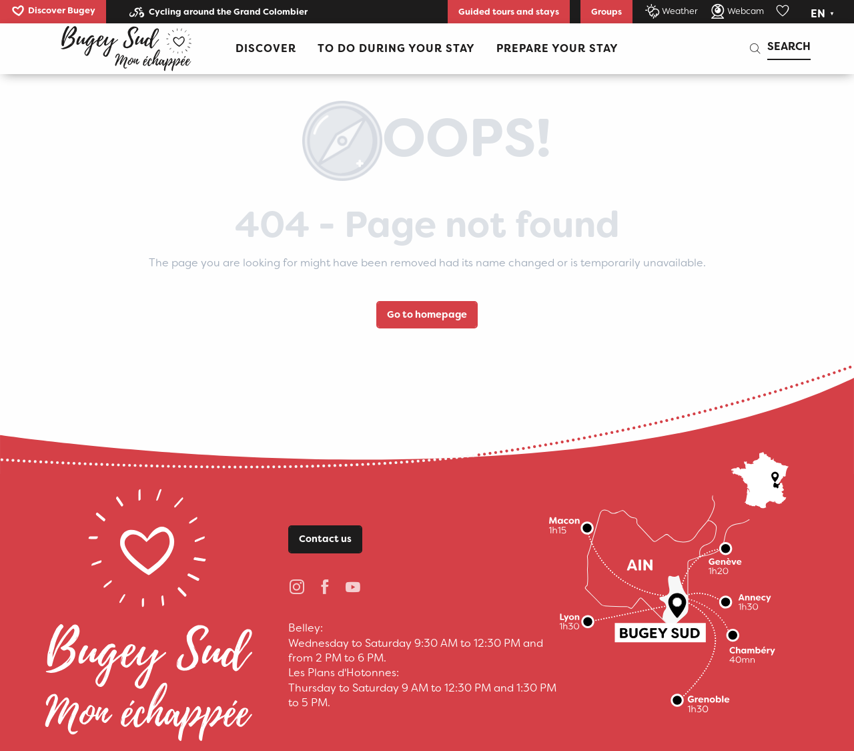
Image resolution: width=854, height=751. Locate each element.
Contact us (325, 539)
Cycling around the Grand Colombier (228, 11)
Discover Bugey (61, 10)
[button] (823, 14)
